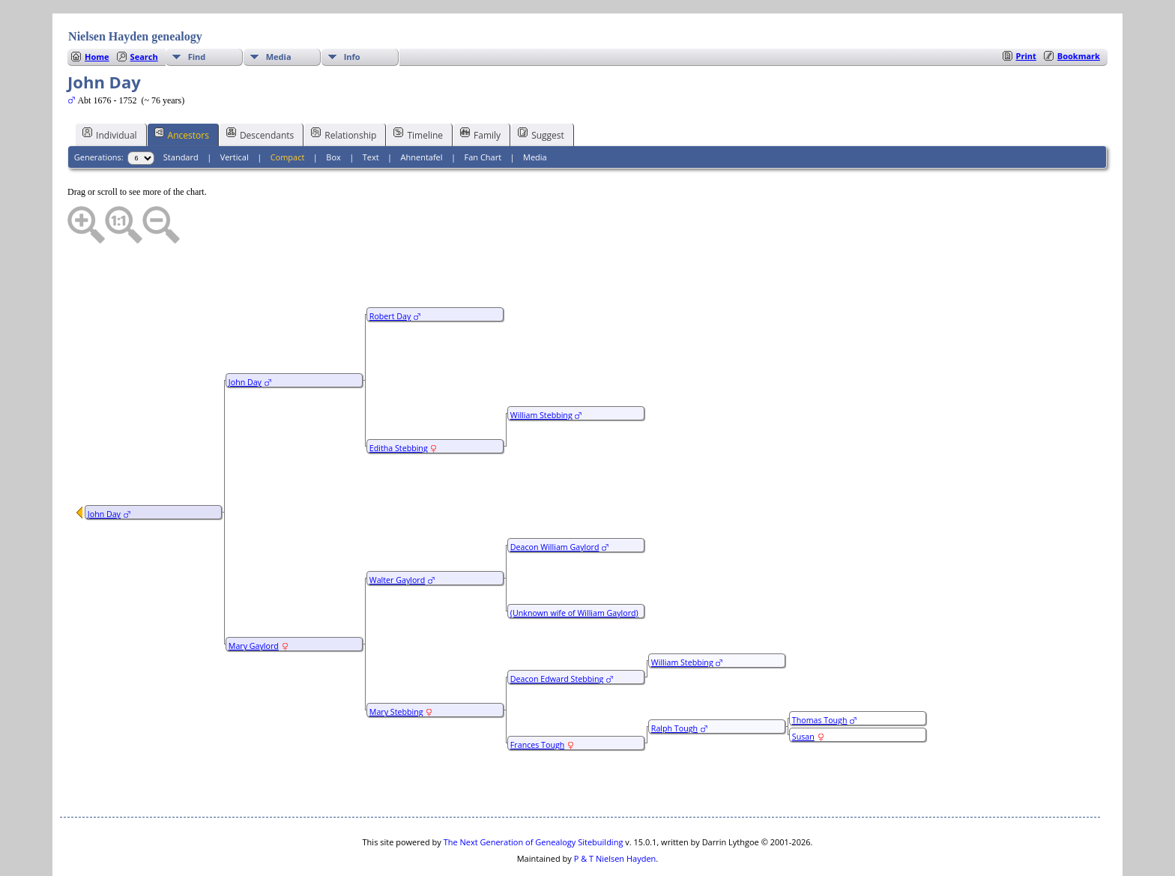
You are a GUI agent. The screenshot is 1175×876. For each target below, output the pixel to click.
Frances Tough (537, 700)
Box (333, 112)
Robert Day (390, 271)
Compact (288, 112)
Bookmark (1078, 10)
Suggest (541, 89)
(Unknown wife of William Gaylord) (574, 568)
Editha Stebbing (398, 403)
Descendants (260, 89)
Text (371, 112)
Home (97, 11)
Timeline (418, 89)
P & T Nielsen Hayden (615, 813)
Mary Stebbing (396, 667)
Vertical (234, 112)
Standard (181, 112)
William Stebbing (541, 370)
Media (279, 11)
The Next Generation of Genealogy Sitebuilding (533, 797)
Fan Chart (482, 112)
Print (1026, 10)
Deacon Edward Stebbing (556, 634)
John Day (104, 469)
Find (197, 11)
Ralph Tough (674, 683)
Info (352, 11)
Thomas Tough (820, 675)
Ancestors (181, 89)
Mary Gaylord (254, 601)
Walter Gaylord (397, 535)
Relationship (343, 89)
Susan (803, 691)
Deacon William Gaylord (554, 502)
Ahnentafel (422, 112)
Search (144, 11)
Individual (109, 89)
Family (480, 89)
